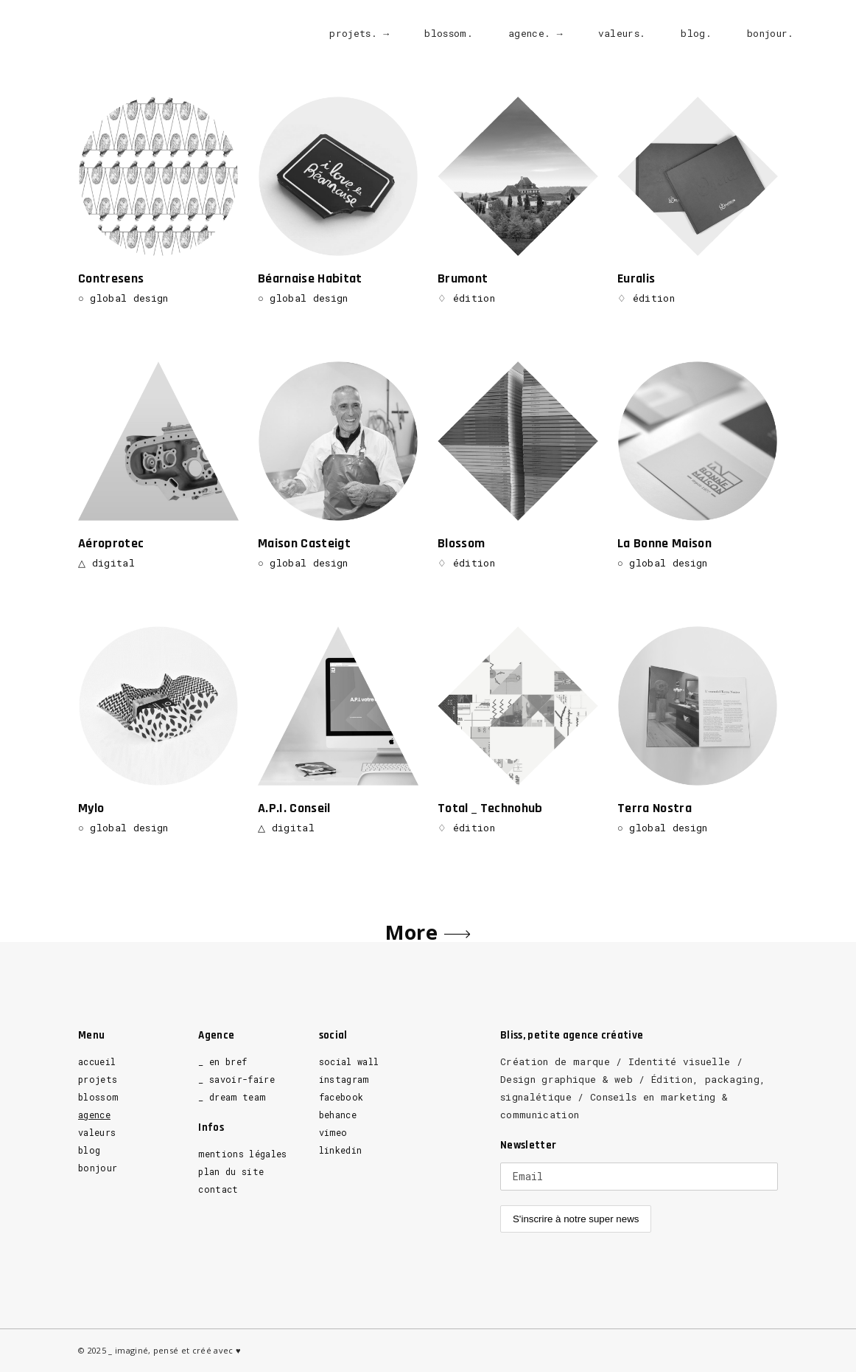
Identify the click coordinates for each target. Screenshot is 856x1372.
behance (338, 1114)
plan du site (231, 1171)
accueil (97, 1061)
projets (97, 1079)
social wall (349, 1061)
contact (218, 1189)
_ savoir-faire (236, 1079)
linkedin (340, 1150)
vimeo (333, 1132)
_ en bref (222, 1061)
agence (94, 1114)
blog (89, 1150)
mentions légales (242, 1154)
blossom (98, 1097)
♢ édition (466, 298)
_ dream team (231, 1097)
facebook (341, 1097)
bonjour (97, 1168)
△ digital (108, 562)
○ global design (123, 298)
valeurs (97, 1132)
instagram (344, 1079)
